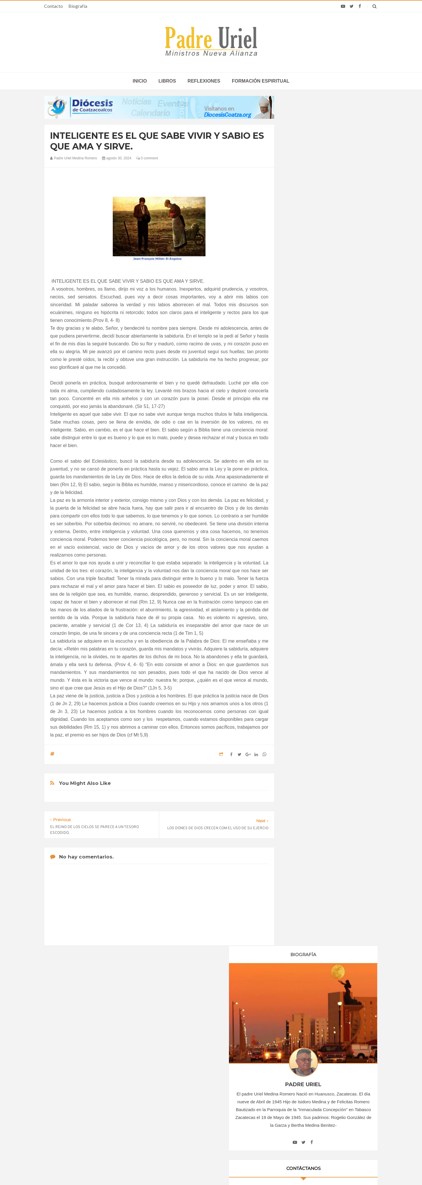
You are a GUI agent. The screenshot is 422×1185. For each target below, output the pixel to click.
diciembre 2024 (306, 648)
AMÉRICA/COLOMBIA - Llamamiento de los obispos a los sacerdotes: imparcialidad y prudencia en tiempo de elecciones (211, 1103)
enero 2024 (303, 561)
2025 (299, 658)
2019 (299, 515)
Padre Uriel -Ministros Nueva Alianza (195, 1169)
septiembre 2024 (307, 624)
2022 (299, 539)
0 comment (147, 158)
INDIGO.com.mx (288, 1169)
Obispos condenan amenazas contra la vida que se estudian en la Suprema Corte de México (317, 1117)
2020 (299, 523)
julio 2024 (301, 609)
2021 (299, 530)
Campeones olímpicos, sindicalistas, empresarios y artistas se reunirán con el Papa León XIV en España (318, 1084)
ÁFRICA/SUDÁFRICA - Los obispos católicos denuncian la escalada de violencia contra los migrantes (212, 1084)
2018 (299, 507)
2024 (299, 554)
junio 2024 (302, 601)
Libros (167, 81)
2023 (299, 546)
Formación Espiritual (311, 706)
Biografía (77, 6)
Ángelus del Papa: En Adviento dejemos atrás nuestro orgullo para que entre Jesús (101, 1117)
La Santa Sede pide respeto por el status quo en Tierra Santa (101, 1084)
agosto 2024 (304, 617)
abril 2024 (301, 585)
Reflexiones (204, 81)
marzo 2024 (303, 577)
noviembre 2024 (307, 640)
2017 (299, 499)
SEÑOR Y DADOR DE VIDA (329, 889)
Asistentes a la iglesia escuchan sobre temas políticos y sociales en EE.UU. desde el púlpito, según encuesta (321, 1100)
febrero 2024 (304, 569)
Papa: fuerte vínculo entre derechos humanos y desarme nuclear (95, 1100)
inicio (140, 81)
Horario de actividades (240, 1046)
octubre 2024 (304, 632)
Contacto (53, 6)
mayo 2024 (302, 593)
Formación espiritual (260, 81)
